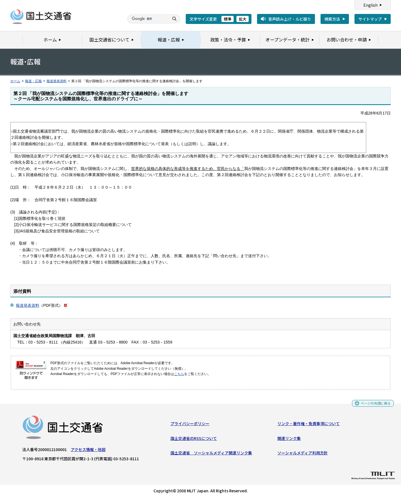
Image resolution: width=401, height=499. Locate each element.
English (370, 5)
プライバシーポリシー (189, 425)
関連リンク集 (289, 439)
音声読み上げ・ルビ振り (289, 19)
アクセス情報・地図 (88, 451)
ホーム (15, 81)
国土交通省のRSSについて (193, 439)
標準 (227, 19)
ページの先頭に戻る (373, 405)
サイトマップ (370, 19)
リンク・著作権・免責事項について (308, 425)
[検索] (148, 19)
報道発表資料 (57, 81)
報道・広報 (33, 81)
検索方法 (332, 19)
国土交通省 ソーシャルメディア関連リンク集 (211, 454)
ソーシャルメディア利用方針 (302, 454)
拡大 (242, 19)
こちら (179, 374)
